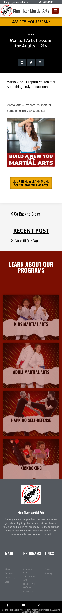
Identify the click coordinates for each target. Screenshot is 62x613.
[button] (55, 11)
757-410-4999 (46, 2)
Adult (31, 34)
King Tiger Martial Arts (31, 10)
